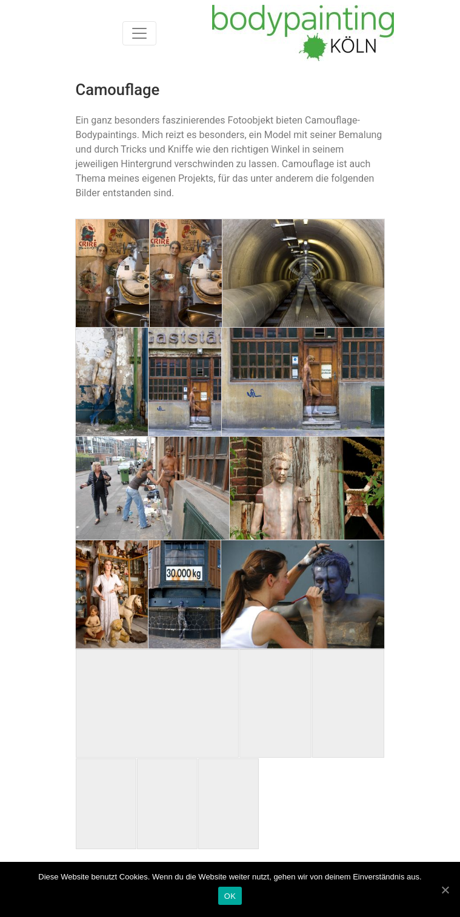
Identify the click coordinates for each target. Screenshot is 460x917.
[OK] (445, 890)
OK (230, 896)
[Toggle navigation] (139, 33)
